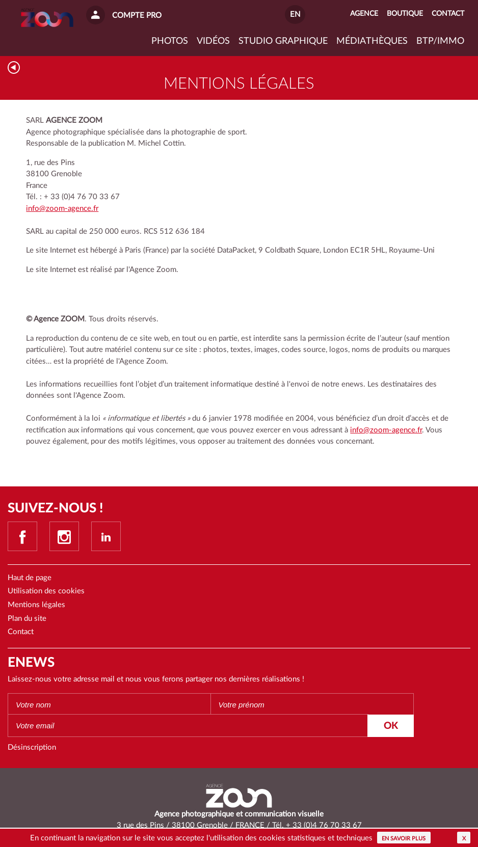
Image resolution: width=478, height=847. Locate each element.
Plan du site (27, 618)
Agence (364, 13)
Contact (21, 632)
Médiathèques (372, 41)
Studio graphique (283, 41)
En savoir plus (404, 838)
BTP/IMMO (440, 41)
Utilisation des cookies (46, 591)
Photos (169, 41)
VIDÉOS (213, 41)
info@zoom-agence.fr (62, 208)
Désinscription (32, 747)
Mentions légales (36, 605)
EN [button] (295, 14)
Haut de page (29, 578)
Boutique (405, 13)
